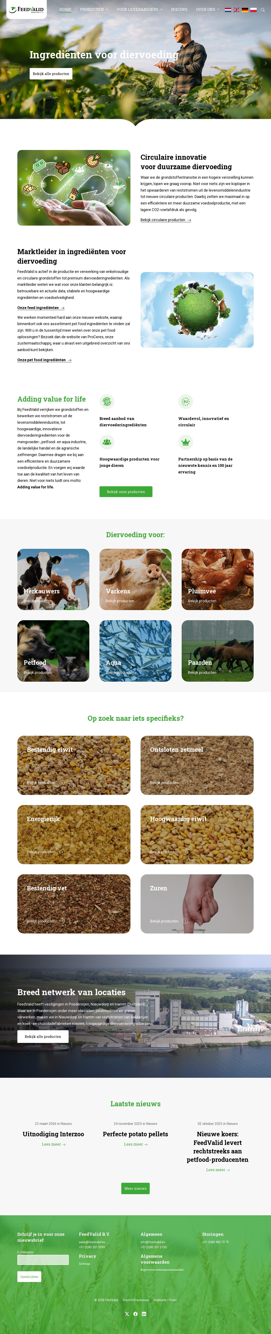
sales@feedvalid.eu (92, 1242)
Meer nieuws (135, 1188)
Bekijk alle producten (51, 73)
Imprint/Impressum (136, 1300)
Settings (84, 1264)
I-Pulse (172, 1300)
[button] (265, 63)
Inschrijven (29, 1277)
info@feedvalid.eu (153, 1242)
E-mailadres (25, 1252)
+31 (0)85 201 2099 (92, 1247)
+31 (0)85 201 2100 (154, 1247)
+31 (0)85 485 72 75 (215, 1242)
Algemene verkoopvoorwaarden (162, 1269)
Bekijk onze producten (126, 491)
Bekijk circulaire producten (163, 220)
